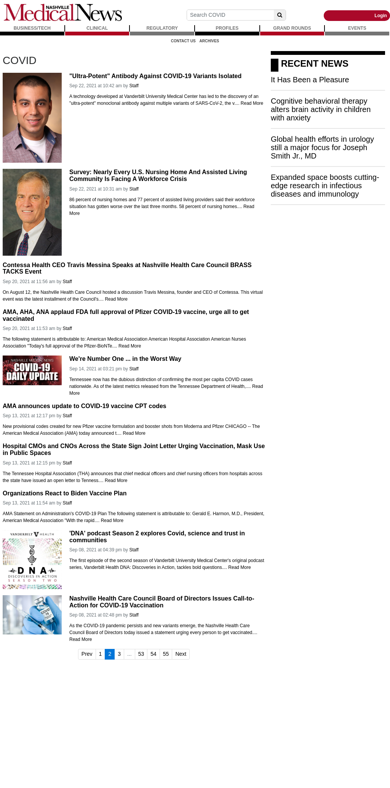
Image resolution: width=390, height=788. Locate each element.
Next (180, 654)
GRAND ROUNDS (292, 28)
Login (380, 15)
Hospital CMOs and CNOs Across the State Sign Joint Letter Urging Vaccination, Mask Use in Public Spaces (134, 449)
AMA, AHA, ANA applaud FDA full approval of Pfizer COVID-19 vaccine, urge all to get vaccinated (126, 315)
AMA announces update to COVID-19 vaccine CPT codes (84, 406)
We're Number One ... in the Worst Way (125, 359)
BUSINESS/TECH (32, 28)
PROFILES (227, 28)
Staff (133, 85)
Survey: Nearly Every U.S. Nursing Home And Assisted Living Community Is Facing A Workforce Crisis (158, 175)
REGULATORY (161, 28)
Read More (252, 103)
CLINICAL (97, 28)
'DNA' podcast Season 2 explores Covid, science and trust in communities (157, 536)
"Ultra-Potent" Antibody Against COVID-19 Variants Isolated (155, 76)
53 (141, 654)
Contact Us (183, 41)
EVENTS (357, 28)
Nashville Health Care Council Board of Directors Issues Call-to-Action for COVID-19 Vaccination (161, 602)
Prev (87, 654)
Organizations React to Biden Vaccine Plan (64, 493)
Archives (209, 41)
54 (153, 654)
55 (166, 654)
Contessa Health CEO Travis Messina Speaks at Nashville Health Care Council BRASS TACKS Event (127, 268)
